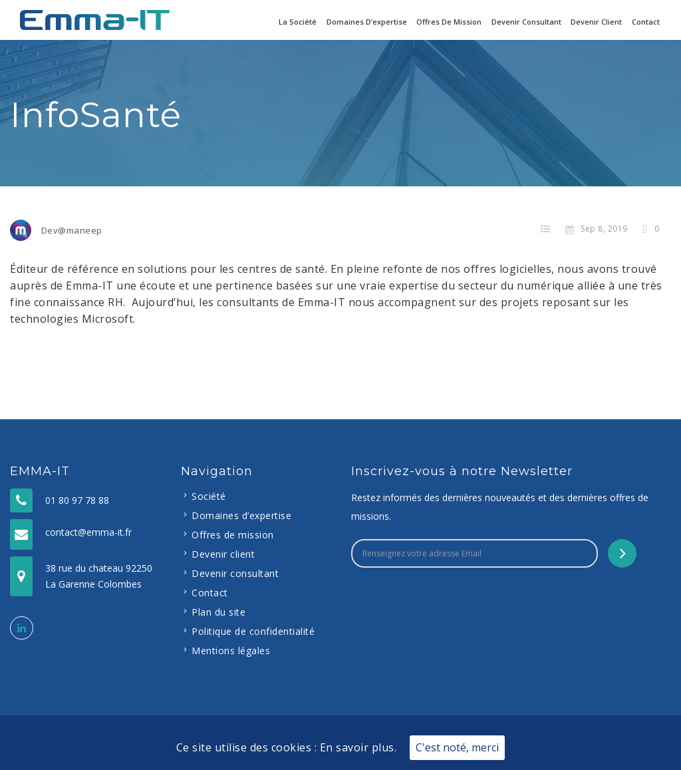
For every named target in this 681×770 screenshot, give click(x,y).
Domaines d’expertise (367, 22)
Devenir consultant (526, 22)
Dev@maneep (71, 230)
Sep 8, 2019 (596, 228)
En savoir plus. (358, 747)
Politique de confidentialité (253, 631)
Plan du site (218, 612)
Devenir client (596, 22)
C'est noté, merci (457, 747)
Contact (646, 22)
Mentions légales (231, 650)
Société (209, 496)
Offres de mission (448, 22)
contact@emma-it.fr (88, 532)
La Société (298, 22)
